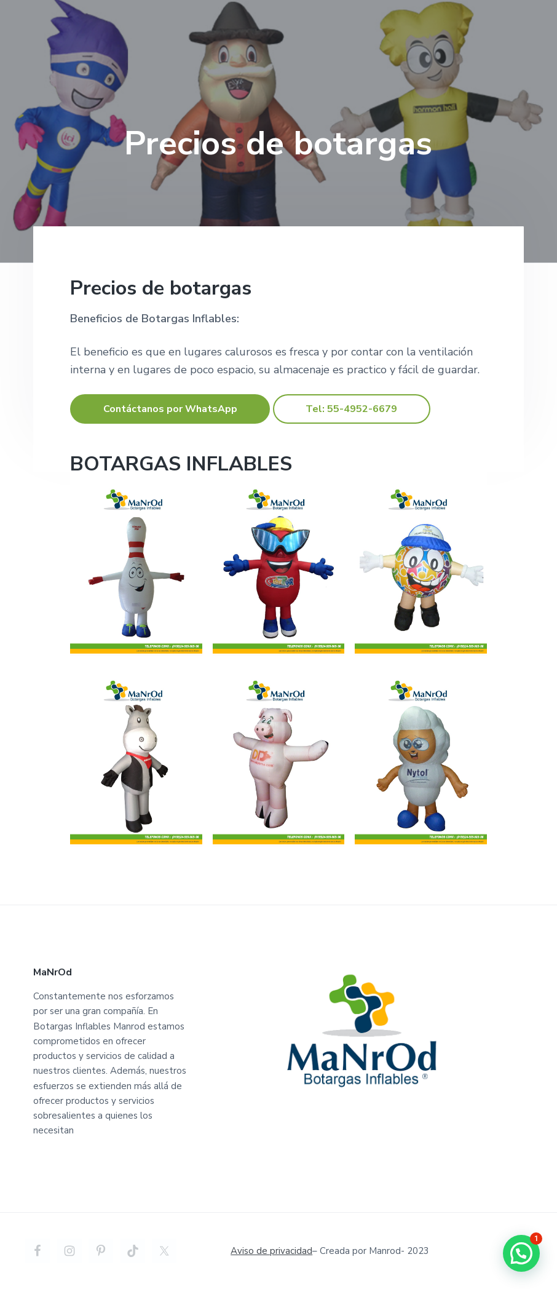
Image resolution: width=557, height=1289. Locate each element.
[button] (521, 1253)
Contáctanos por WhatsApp (170, 409)
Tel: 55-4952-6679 (351, 409)
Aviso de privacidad (271, 1251)
